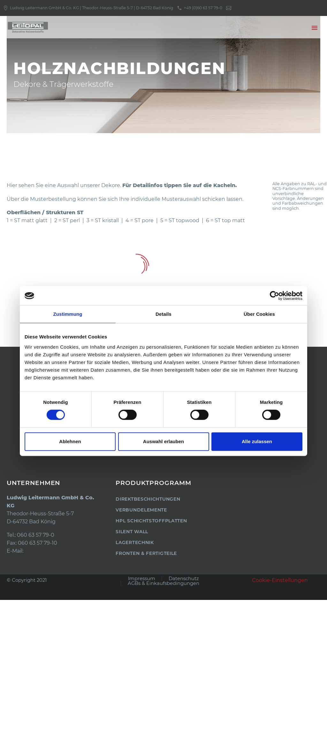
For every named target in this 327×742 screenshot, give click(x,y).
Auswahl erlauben (163, 441)
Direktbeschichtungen (148, 499)
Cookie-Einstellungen (280, 580)
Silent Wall (132, 531)
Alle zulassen (257, 441)
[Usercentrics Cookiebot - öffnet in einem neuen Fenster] (274, 295)
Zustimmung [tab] (67, 314)
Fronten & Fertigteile (146, 553)
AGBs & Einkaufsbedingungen (163, 583)
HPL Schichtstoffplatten (151, 521)
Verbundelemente (141, 510)
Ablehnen (70, 441)
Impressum (141, 578)
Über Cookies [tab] (259, 314)
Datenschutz (184, 578)
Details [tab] (163, 314)
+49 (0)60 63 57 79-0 (203, 7)
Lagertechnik (135, 542)
